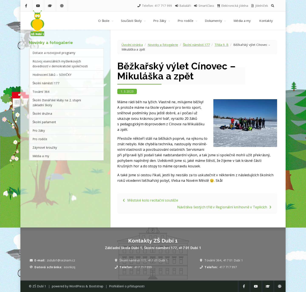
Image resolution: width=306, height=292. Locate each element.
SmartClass (204, 6)
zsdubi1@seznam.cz (61, 260)
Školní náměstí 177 (196, 45)
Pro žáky (39, 130)
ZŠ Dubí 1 (39, 286)
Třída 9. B (221, 45)
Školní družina (42, 113)
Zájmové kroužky (45, 147)
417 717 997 (228, 267)
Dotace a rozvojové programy (54, 53)
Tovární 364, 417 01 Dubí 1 (223, 260)
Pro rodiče (40, 139)
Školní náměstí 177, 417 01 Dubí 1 (143, 260)
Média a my (41, 156)
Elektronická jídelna (232, 6)
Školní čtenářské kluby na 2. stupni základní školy (57, 102)
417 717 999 (143, 267)
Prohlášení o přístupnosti (126, 286)
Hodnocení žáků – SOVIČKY (52, 75)
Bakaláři (183, 6)
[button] (272, 5)
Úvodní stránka (132, 45)
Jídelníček (259, 6)
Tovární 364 (41, 92)
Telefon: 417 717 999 (154, 6)
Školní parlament (44, 122)
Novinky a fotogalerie (163, 45)
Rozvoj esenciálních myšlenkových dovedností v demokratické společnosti (60, 63)
